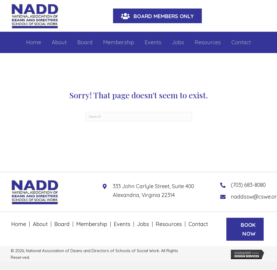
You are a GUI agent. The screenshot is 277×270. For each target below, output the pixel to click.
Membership (91, 224)
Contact (198, 224)
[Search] (138, 116)
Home (18, 224)
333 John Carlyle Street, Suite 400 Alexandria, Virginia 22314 (153, 190)
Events (122, 224)
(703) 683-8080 (248, 185)
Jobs (143, 224)
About (40, 224)
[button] (157, 16)
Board (62, 224)
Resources (169, 224)
